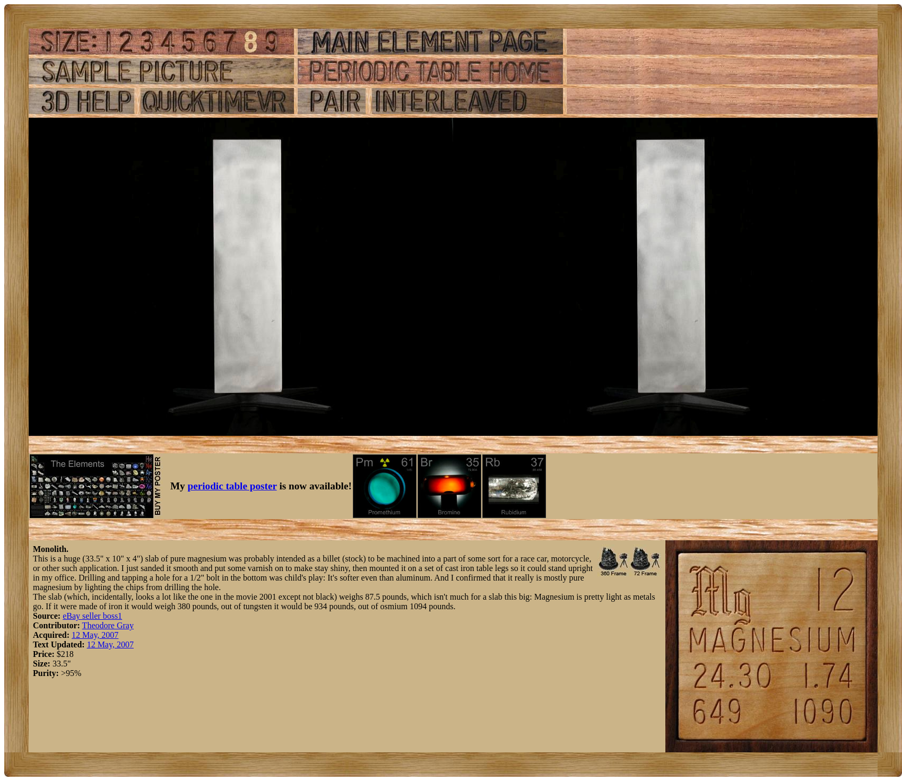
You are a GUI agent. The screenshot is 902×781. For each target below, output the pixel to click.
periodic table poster (232, 486)
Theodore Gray (108, 625)
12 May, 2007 (95, 634)
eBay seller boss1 (92, 615)
